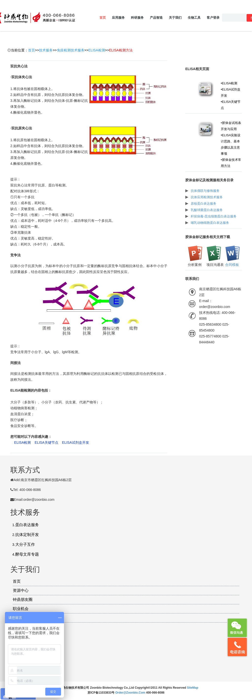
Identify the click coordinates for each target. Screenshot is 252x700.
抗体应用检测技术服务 (207, 197)
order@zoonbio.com (130, 692)
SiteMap (192, 687)
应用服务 (118, 17)
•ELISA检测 (229, 83)
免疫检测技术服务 (70, 50)
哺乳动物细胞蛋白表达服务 (210, 223)
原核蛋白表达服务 (203, 203)
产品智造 (156, 17)
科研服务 (137, 17)
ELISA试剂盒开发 (75, 442)
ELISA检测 (96, 50)
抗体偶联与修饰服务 (205, 191)
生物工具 (194, 17)
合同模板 (232, 265)
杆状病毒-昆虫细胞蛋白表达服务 (213, 216)
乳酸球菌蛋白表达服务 (207, 210)
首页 (102, 17)
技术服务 (46, 50)
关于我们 (175, 17)
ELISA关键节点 (46, 442)
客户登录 (213, 17)
